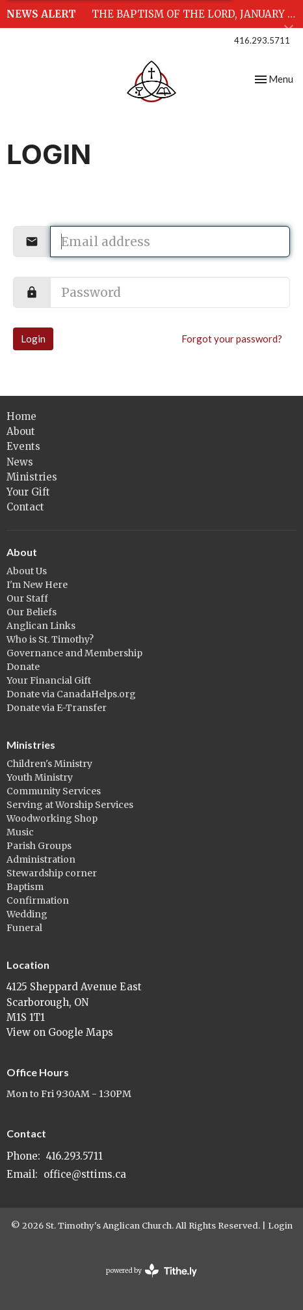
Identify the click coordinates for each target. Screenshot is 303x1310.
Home (21, 416)
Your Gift (28, 492)
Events (23, 446)
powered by (151, 1270)
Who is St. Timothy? (50, 639)
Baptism (25, 887)
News (20, 462)
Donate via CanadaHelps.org (71, 694)
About (21, 431)
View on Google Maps (60, 1032)
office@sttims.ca (85, 1174)
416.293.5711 (262, 40)
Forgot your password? (231, 338)
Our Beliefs (32, 612)
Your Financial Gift (49, 680)
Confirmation (38, 900)
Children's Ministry (49, 764)
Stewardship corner (52, 873)
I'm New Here (37, 585)
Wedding (27, 914)
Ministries (32, 477)
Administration (41, 859)
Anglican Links (41, 626)
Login (33, 338)
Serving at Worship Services (70, 805)
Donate (23, 667)
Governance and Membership (74, 653)
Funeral (24, 928)
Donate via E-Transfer (57, 708)
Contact (25, 507)
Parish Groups (39, 846)
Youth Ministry (40, 777)
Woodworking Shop (52, 818)
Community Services (54, 791)
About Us (27, 571)
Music (20, 832)
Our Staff (27, 598)
